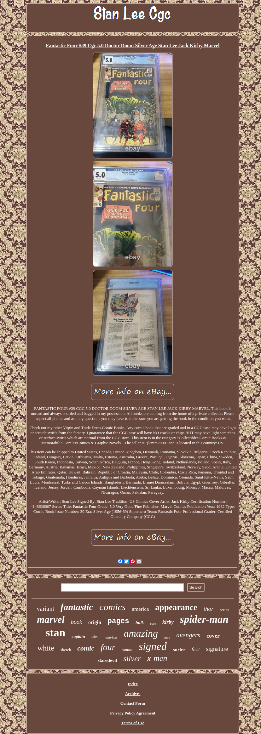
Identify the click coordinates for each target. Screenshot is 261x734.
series (224, 610)
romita (127, 649)
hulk (140, 622)
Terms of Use (132, 722)
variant (46, 608)
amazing (141, 633)
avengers (188, 635)
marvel (51, 619)
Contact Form (132, 703)
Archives (133, 693)
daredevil (107, 660)
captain (78, 636)
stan (55, 633)
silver (132, 658)
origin (94, 622)
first (196, 649)
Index (133, 683)
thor (209, 608)
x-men (157, 658)
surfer (179, 649)
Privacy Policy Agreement (132, 713)
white (46, 648)
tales (94, 636)
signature (217, 648)
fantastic (77, 607)
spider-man (204, 619)
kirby (168, 622)
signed (153, 646)
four (108, 647)
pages (118, 621)
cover (213, 636)
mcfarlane (111, 637)
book (76, 622)
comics (112, 607)
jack (167, 637)
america (140, 609)
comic (85, 648)
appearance (176, 607)
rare (153, 623)
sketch (66, 649)
